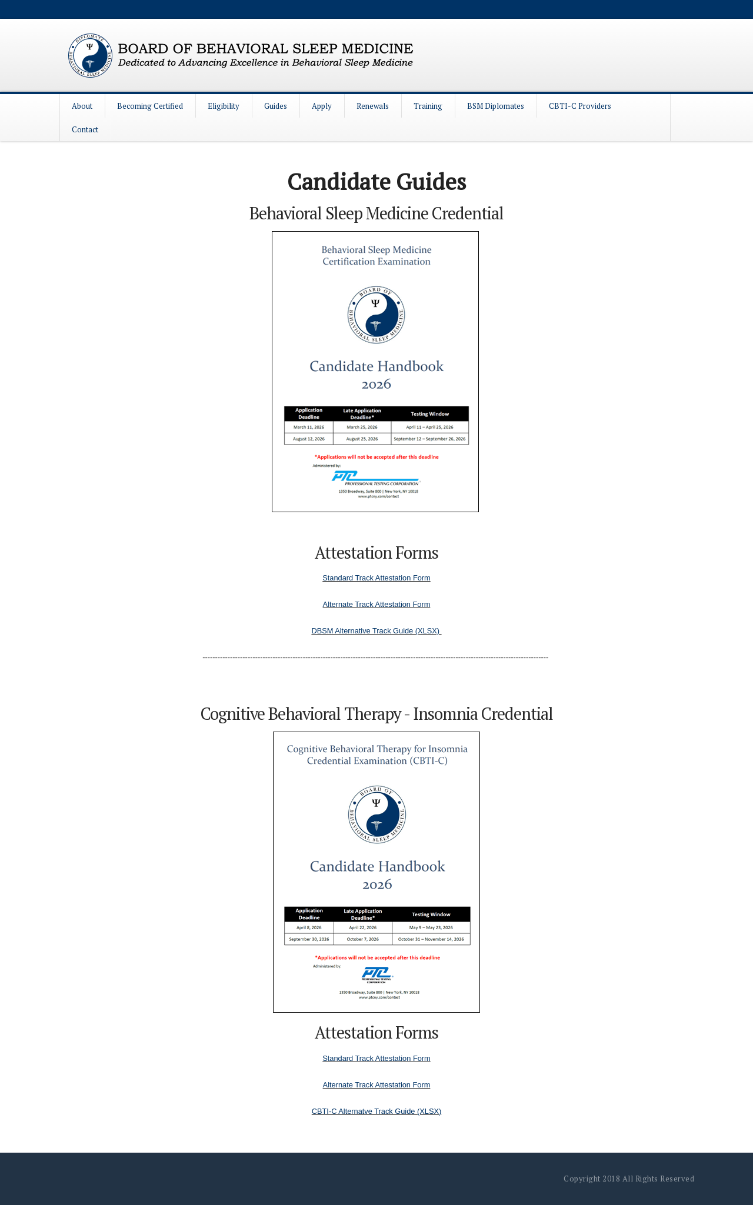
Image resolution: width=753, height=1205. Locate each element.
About (82, 106)
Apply (322, 106)
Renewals (372, 106)
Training (428, 106)
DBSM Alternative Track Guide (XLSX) (376, 630)
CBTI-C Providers (580, 106)
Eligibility (223, 106)
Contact (85, 129)
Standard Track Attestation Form (376, 577)
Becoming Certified (150, 106)
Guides (275, 106)
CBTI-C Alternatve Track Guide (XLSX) (376, 1111)
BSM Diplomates (495, 106)
